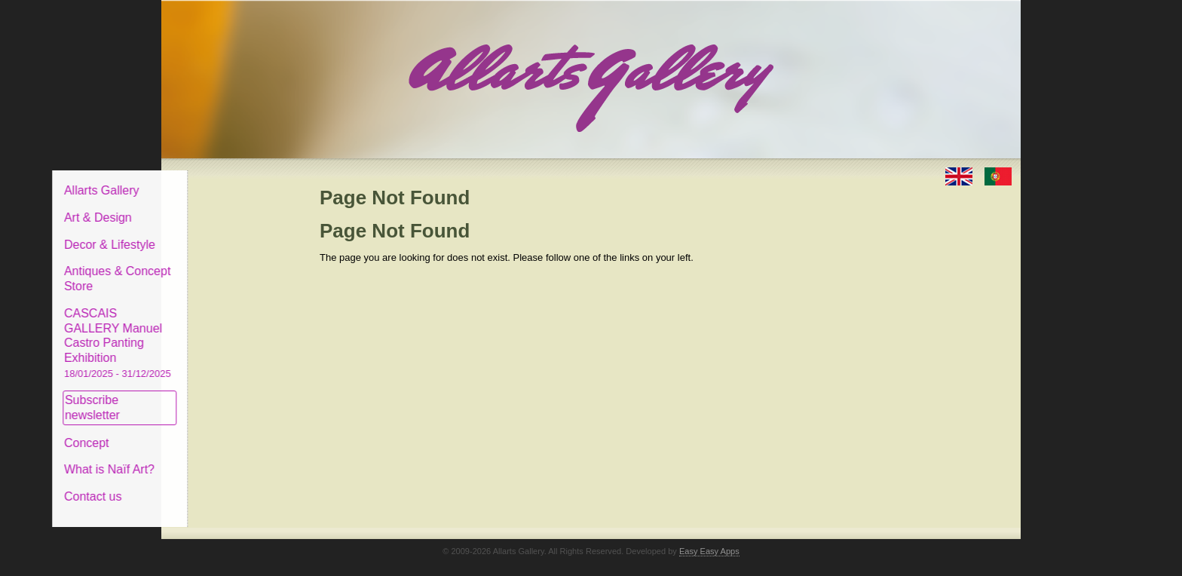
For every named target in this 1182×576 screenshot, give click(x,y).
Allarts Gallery (216, 179)
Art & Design (213, 206)
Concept (201, 430)
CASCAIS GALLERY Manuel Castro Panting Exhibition (232, 331)
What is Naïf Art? (224, 458)
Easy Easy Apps (709, 539)
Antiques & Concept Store (232, 267)
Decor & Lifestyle (224, 232)
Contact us (207, 485)
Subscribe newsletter (206, 396)
